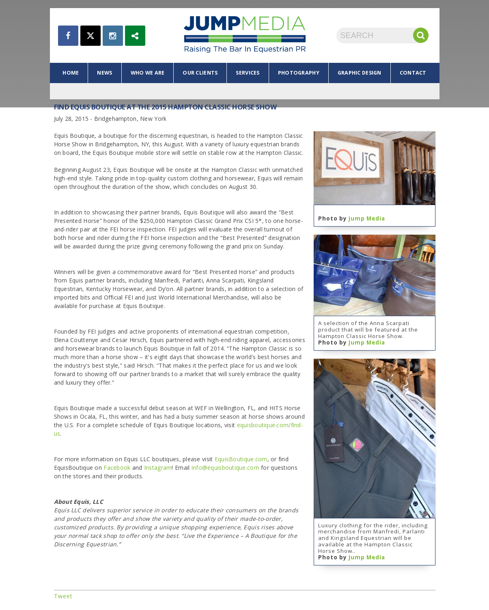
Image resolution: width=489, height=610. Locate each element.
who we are (148, 72)
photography (298, 72)
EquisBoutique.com (241, 459)
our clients (200, 72)
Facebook (116, 467)
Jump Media (367, 218)
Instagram (158, 467)
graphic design (359, 72)
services (247, 72)
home (70, 72)
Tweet (63, 596)
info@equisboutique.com (225, 467)
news (104, 72)
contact (413, 72)
